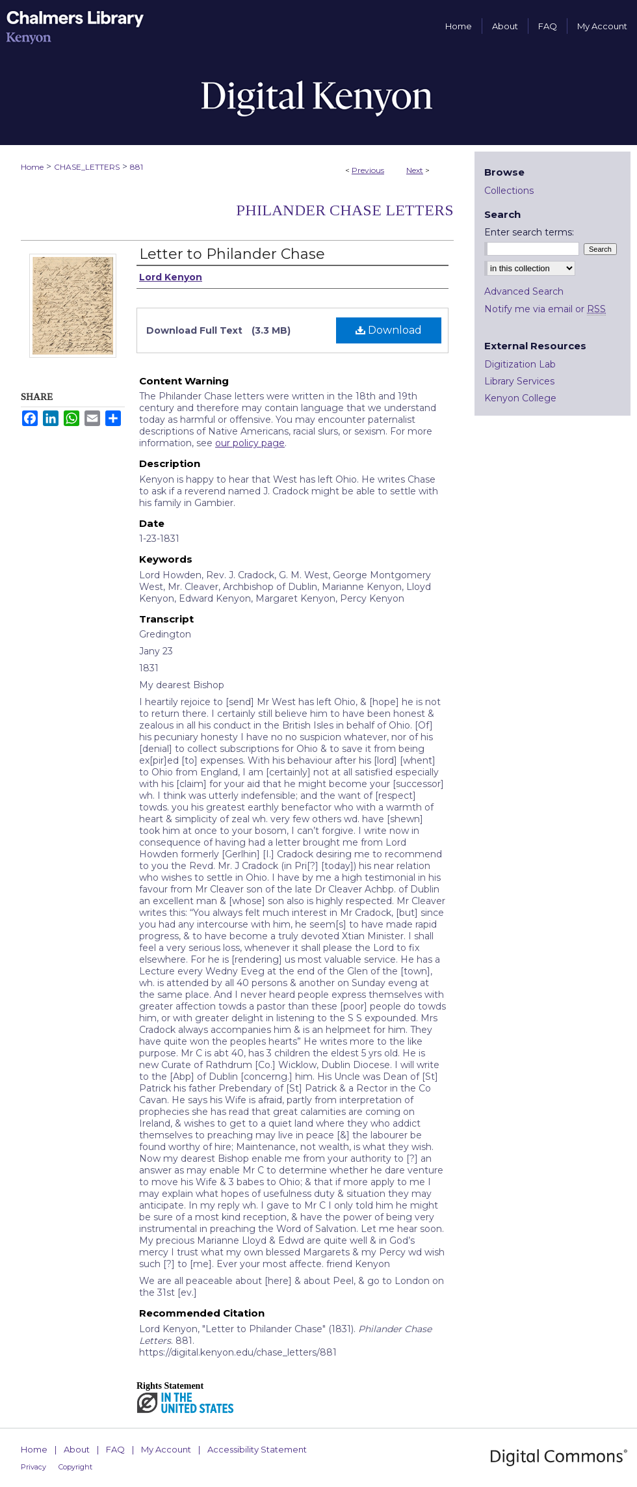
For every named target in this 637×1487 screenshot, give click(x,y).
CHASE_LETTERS (87, 167)
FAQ (115, 1449)
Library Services (519, 381)
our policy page (250, 443)
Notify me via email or (545, 309)
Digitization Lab (520, 364)
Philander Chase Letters (345, 210)
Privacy (33, 1466)
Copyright (75, 1466)
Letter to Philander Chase (232, 254)
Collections (509, 190)
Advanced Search (524, 291)
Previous (368, 170)
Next (414, 170)
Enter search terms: (529, 232)
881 (136, 167)
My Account (166, 1449)
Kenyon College (520, 398)
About (77, 1449)
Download (389, 330)
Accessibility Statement (257, 1449)
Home (32, 167)
